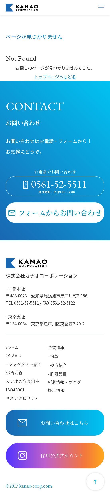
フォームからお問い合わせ (60, 212)
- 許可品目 (57, 374)
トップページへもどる (55, 77)
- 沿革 (53, 356)
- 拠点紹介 (57, 365)
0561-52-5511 (59, 184)
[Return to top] (95, 481)
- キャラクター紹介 (24, 364)
